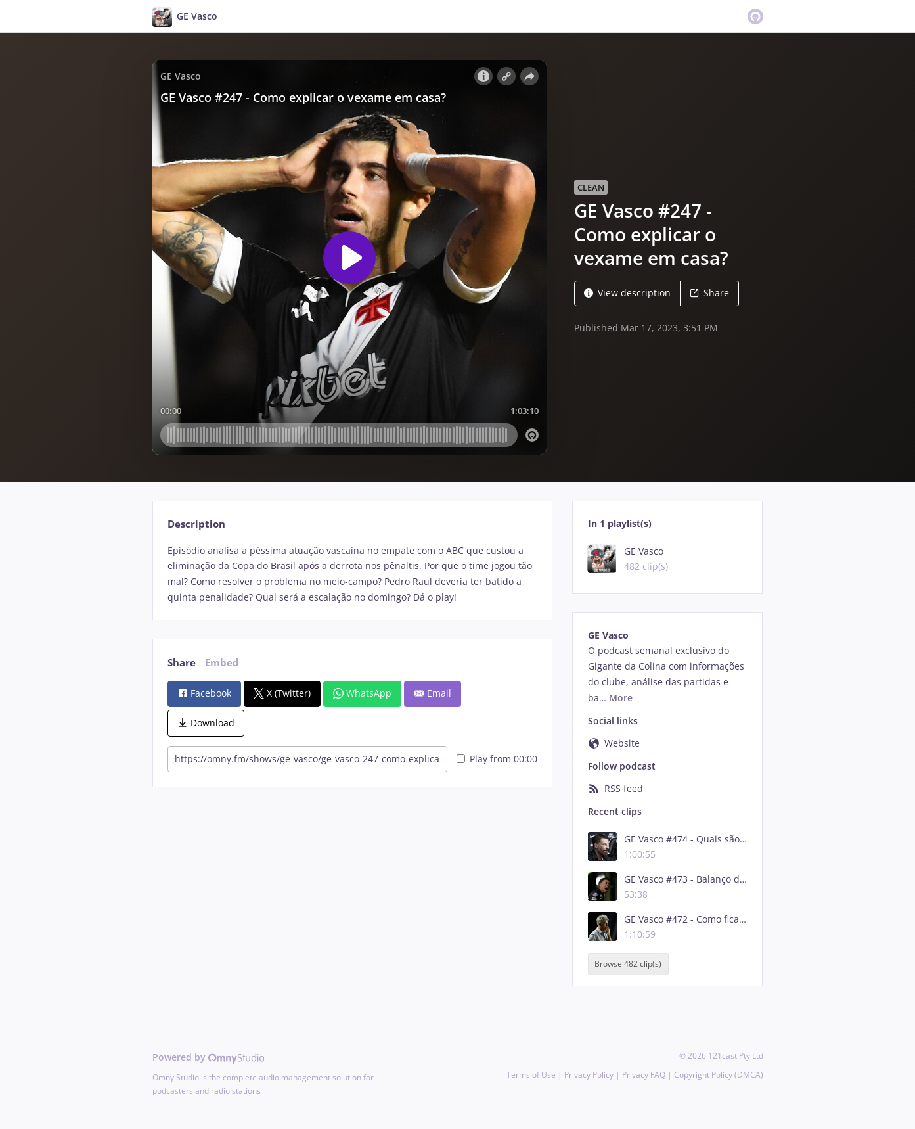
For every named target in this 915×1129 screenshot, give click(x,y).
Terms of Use (531, 1074)
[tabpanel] (352, 574)
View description (627, 293)
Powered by (208, 1057)
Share (709, 293)
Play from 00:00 (497, 758)
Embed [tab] (222, 663)
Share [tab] (181, 663)
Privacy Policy (589, 1074)
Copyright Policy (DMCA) (718, 1074)
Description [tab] (196, 524)
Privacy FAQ (643, 1074)
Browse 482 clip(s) (627, 963)
